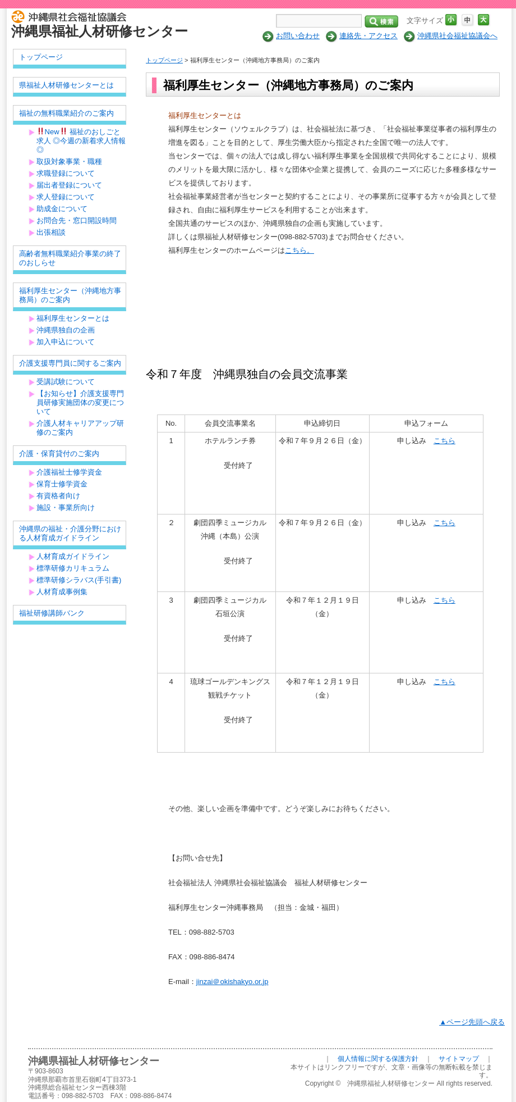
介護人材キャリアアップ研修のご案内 (80, 427)
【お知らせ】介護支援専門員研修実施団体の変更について (80, 402)
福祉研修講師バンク (52, 613)
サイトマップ (459, 1059)
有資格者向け (58, 495)
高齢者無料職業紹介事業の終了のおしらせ (70, 258)
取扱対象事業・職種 (69, 161)
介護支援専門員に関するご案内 (70, 363)
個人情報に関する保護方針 (378, 1059)
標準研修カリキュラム (72, 568)
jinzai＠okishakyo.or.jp (232, 981)
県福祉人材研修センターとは (66, 85)
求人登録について (65, 197)
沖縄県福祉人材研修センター (99, 31)
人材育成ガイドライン (72, 556)
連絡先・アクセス (368, 35)
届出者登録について (69, 185)
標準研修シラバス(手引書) (79, 580)
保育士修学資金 (61, 484)
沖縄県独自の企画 (65, 330)
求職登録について (65, 173)
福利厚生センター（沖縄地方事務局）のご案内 (70, 295)
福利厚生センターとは (72, 318)
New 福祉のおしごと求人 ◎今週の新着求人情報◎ (81, 140)
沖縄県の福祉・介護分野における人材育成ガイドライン (70, 533)
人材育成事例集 (61, 592)
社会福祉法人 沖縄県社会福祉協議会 (71, 15)
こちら (444, 440)
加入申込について (65, 342)
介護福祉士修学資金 (69, 472)
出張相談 (51, 232)
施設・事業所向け (65, 507)
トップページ (164, 60)
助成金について (61, 208)
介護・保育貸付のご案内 (59, 453)
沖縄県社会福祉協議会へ (457, 35)
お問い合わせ (298, 35)
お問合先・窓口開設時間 (76, 220)
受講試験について (65, 381)
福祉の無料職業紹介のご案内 (66, 113)
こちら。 (299, 250)
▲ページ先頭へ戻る (472, 1022)
